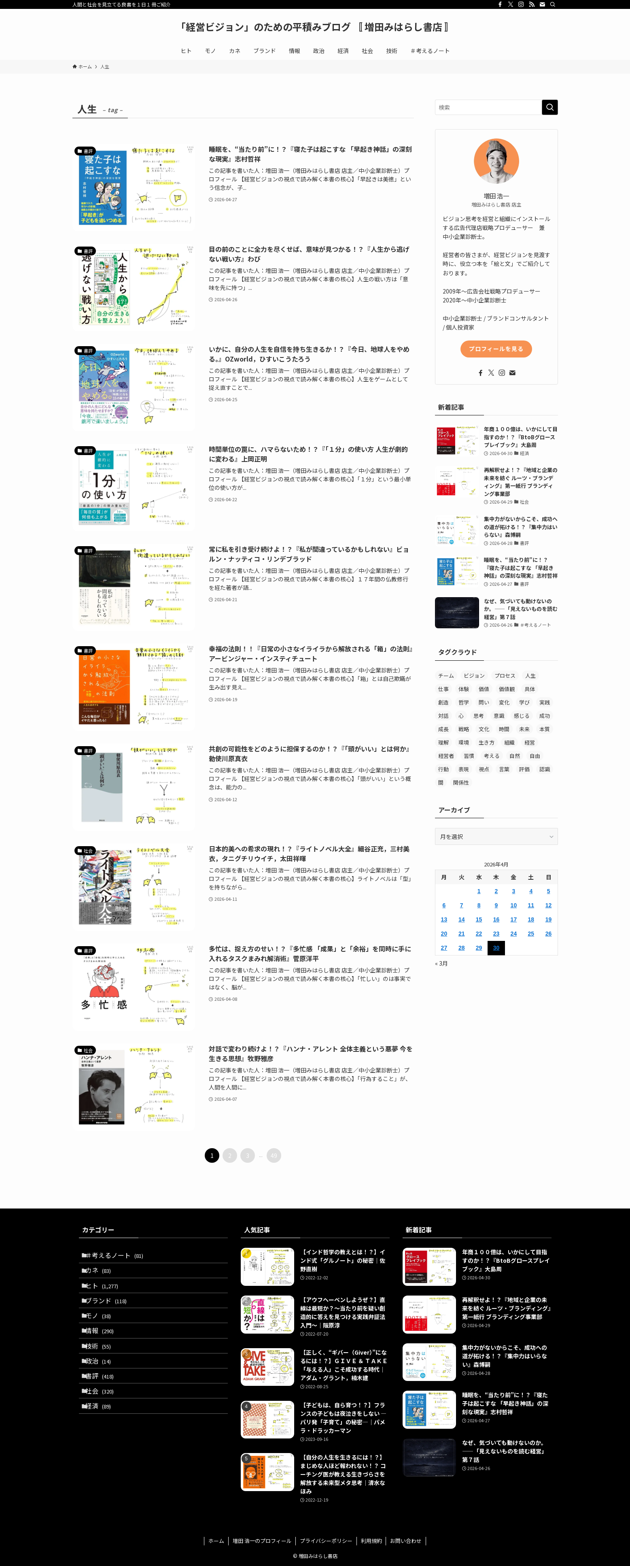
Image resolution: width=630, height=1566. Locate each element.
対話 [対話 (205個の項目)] (443, 715)
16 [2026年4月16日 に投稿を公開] (496, 919)
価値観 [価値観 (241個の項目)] (507, 689)
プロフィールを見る (496, 349)
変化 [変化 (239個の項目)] (504, 702)
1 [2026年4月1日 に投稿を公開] (479, 891)
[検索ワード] (496, 107)
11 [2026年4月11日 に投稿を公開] (531, 905)
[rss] (531, 4)
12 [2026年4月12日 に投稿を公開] (548, 905)
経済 (103, 1449)
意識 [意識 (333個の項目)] (499, 715)
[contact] (542, 4)
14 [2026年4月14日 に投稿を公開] (461, 919)
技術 (103, 1372)
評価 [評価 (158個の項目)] (524, 769)
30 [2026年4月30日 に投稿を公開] (496, 948)
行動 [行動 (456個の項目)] (443, 769)
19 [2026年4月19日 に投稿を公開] (548, 919)
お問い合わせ (406, 1541)
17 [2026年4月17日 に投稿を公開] (514, 919)
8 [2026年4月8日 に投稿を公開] (479, 905)
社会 (104, 1430)
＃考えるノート (119, 1257)
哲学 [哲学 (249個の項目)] (463, 702)
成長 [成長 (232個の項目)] (443, 729)
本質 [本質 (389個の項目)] (544, 729)
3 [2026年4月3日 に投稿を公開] (513, 891)
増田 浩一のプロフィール (262, 1541)
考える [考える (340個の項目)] (492, 756)
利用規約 (371, 1541)
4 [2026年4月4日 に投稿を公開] (530, 891)
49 (274, 1155)
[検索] (552, 4)
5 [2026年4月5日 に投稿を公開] (548, 891)
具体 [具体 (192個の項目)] (529, 689)
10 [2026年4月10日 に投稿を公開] (514, 905)
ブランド (111, 1315)
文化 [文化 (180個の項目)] (484, 729)
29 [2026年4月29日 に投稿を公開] (479, 948)
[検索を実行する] (550, 107)
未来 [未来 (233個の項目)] (524, 729)
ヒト (106, 1295)
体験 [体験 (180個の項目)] (463, 689)
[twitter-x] (510, 4)
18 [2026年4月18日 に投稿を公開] (531, 919)
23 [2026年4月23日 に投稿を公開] (496, 933)
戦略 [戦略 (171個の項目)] (463, 729)
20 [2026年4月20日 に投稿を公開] (444, 933)
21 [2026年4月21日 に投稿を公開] (461, 933)
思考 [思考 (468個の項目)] (478, 715)
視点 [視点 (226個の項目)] (484, 769)
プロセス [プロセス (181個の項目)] (504, 675)
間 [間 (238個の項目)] (440, 782)
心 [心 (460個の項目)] (461, 715)
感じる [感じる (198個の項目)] (522, 715)
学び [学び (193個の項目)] (524, 702)
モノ (103, 1334)
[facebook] (500, 4)
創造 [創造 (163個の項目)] (443, 702)
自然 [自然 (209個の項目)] (514, 756)
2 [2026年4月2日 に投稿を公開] (496, 891)
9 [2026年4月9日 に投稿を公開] (496, 905)
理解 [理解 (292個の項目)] (443, 742)
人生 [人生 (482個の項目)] (530, 675)
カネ (103, 1276)
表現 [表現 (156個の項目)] (463, 769)
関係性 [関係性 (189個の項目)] (461, 782)
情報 (104, 1353)
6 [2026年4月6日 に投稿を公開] (443, 905)
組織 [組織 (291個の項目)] (509, 742)
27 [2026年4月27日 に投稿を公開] (444, 948)
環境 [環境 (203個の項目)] (463, 742)
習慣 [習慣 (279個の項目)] (469, 756)
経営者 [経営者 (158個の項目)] (446, 756)
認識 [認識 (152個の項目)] (544, 769)
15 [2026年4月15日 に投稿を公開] (479, 919)
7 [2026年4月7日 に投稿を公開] (461, 905)
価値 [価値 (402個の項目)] (484, 689)
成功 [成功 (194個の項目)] (544, 715)
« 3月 (441, 963)
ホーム (216, 1541)
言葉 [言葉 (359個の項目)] (504, 769)
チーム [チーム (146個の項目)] (446, 675)
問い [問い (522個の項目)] (484, 702)
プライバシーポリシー (326, 1541)
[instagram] (521, 4)
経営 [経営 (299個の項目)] (529, 742)
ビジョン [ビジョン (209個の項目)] (474, 675)
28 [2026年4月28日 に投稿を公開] (461, 948)
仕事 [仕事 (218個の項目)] (443, 689)
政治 (103, 1391)
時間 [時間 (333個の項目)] (504, 729)
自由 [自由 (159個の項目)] (535, 756)
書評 (104, 1411)
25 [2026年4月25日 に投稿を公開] (531, 933)
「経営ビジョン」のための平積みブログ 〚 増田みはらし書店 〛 (315, 27)
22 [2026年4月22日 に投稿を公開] (479, 933)
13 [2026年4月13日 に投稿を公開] (444, 919)
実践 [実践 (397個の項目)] (544, 702)
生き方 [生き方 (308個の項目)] (486, 742)
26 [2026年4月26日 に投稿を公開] (548, 933)
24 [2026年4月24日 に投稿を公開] (514, 933)
